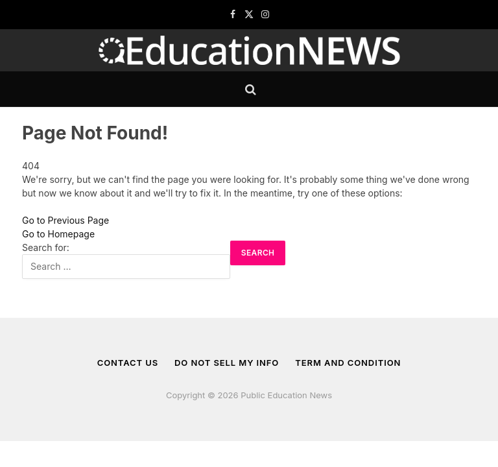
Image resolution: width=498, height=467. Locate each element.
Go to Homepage (58, 233)
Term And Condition (348, 362)
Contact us (127, 362)
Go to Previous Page (65, 220)
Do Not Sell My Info (226, 362)
